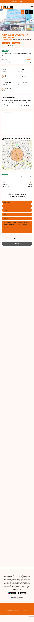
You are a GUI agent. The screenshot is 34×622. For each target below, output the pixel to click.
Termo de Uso (17, 598)
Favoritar (6, 43)
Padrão (6, 39)
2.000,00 (29, 59)
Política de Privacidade (17, 597)
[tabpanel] (17, 20)
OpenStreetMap (28, 168)
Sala (3, 39)
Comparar (16, 43)
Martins (10, 39)
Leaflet (22, 168)
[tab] (22, 12)
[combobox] (17, 202)
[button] (21, 1)
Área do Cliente (13, 1)
